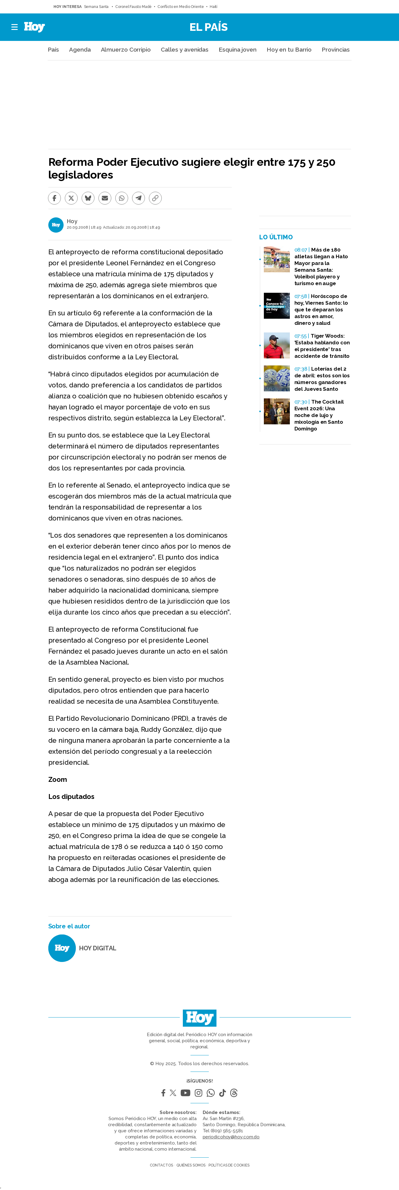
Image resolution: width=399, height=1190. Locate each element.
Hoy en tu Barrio (289, 49)
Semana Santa (97, 7)
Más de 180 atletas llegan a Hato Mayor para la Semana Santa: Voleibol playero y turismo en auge (321, 266)
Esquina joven (238, 49)
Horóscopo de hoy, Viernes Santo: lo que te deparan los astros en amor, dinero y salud (321, 309)
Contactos (161, 1165)
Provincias (336, 49)
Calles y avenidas (185, 49)
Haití (214, 7)
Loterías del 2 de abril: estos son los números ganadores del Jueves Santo (322, 379)
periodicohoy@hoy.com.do (231, 1137)
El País (209, 26)
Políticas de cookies (229, 1165)
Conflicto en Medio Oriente (180, 7)
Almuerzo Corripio (126, 49)
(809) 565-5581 (227, 1131)
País (53, 49)
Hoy (72, 221)
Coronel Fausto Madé (133, 7)
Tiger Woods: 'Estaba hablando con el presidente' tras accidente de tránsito (322, 346)
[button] (14, 27)
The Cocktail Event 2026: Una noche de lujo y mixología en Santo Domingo (319, 415)
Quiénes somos (190, 1165)
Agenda (80, 49)
